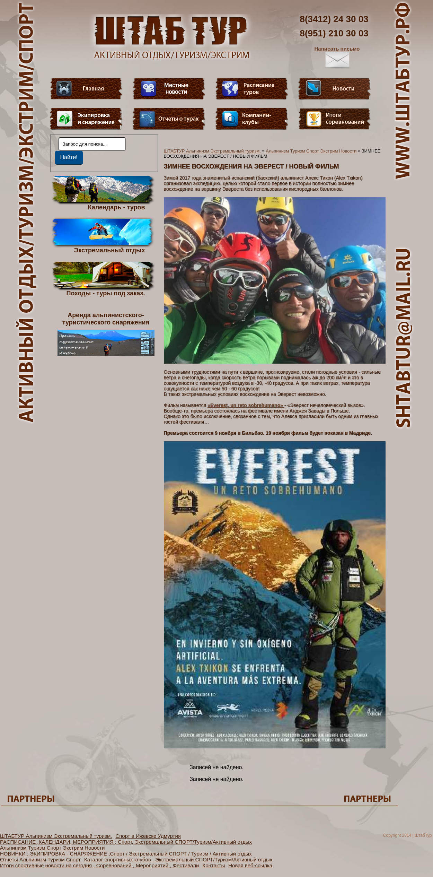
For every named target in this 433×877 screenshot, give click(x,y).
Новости (334, 89)
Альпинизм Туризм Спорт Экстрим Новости (312, 151)
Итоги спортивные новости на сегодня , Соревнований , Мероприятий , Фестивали (99, 865)
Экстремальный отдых (109, 250)
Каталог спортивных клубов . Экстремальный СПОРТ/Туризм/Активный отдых (178, 859)
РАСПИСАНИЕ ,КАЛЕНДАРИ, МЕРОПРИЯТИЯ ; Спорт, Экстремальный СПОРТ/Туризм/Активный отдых (126, 842)
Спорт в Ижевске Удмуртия (148, 836)
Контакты (213, 865)
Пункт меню (86, 119)
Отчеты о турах (169, 119)
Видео (169, 89)
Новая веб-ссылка (250, 865)
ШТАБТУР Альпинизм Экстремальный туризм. (212, 151)
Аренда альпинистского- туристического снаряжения (106, 334)
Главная (86, 89)
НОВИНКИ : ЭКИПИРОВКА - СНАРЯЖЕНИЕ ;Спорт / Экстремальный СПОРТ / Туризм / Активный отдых (126, 854)
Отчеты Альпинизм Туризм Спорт (40, 859)
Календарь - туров (116, 207)
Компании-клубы (252, 119)
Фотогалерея (334, 119)
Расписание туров (252, 89)
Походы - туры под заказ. (106, 293)
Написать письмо (337, 57)
